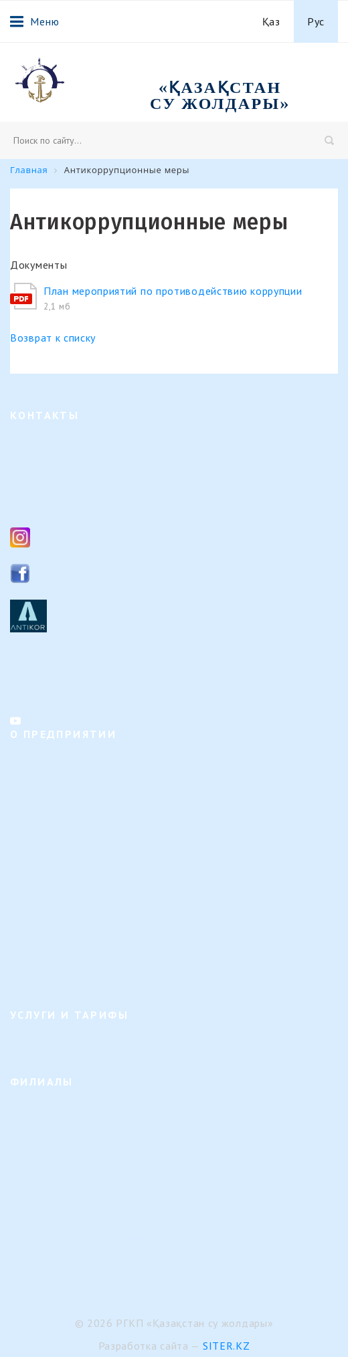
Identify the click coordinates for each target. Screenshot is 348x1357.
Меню (34, 21)
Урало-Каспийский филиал (69, 1195)
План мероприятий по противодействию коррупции (173, 290)
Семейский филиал (52, 1152)
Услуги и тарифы (47, 1042)
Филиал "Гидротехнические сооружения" (100, 1131)
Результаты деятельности (65, 911)
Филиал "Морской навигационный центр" (102, 1238)
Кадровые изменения (56, 869)
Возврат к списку (53, 337)
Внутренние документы (62, 890)
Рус (316, 21)
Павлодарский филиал (59, 1173)
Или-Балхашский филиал (65, 1216)
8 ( (38, 473)
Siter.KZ (226, 1345)
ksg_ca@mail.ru (75, 503)
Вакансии (31, 847)
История (28, 804)
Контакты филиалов (54, 686)
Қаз (271, 21)
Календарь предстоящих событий (83, 933)
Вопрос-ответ (40, 954)
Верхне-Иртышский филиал (71, 1109)
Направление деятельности (69, 762)
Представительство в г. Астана (77, 1280)
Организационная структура (72, 783)
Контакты (31, 976)
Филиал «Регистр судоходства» (78, 1259)
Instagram (62, 536)
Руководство (37, 826)
